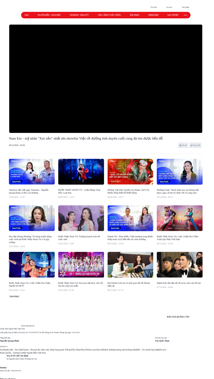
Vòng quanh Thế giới (63, 350)
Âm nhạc (135, 15)
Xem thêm (14, 296)
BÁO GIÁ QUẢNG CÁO (178, 317)
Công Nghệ (155, 350)
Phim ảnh (153, 15)
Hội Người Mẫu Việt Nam (34, 353)
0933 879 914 (16, 371)
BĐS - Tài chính (143, 350)
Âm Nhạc (76, 350)
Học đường (110, 350)
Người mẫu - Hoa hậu (49, 15)
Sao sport (172, 15)
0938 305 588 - (5, 371)
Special (20, 353)
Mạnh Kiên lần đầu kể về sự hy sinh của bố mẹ (179, 283)
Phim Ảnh (85, 350)
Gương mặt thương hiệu (125, 350)
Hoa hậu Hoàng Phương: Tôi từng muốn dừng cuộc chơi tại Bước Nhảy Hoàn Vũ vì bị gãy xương (30, 239)
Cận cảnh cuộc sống (109, 15)
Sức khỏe (101, 350)
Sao (27, 15)
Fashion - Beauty (79, 15)
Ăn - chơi (13, 353)
